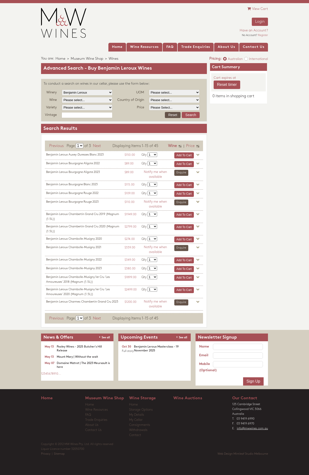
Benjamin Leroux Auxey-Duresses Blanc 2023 (75, 154)
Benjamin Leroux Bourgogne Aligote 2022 (73, 163)
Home (60, 59)
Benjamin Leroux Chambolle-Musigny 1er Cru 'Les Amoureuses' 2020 (78, 292)
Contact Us (93, 430)
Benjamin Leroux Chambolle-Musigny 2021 (73, 247)
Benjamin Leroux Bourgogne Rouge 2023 (72, 201)
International (258, 59)
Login (260, 22)
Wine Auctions (187, 398)
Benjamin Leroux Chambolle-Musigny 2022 (74, 259)
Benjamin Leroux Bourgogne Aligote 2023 (73, 172)
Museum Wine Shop (87, 59)
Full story (128, 351)
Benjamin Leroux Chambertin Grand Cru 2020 (82, 229)
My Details (136, 414)
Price (190, 146)
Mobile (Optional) (206, 367)
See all (106, 337)
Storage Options (141, 409)
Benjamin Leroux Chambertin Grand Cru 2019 (82, 217)
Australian (235, 59)
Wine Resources (96, 409)
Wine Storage (142, 398)
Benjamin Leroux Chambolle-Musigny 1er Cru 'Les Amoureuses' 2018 (78, 279)
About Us (91, 425)
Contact (135, 435)
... (59, 373)
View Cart (257, 9)
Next (97, 146)
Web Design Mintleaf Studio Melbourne (243, 454)
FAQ (88, 414)
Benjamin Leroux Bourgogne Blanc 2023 (72, 184)
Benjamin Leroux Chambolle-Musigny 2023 (74, 268)
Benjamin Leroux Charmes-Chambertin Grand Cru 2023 (82, 301)
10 (56, 373)
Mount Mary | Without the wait (77, 357)
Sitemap (59, 454)
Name (204, 347)
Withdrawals (138, 430)
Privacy (45, 454)
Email (203, 355)
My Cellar (136, 420)
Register (263, 35)
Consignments (139, 425)
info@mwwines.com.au (252, 428)
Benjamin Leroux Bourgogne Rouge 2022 (72, 193)
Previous (56, 146)
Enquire (181, 172)
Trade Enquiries (96, 420)
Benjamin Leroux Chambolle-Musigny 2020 (74, 239)
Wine (172, 146)
